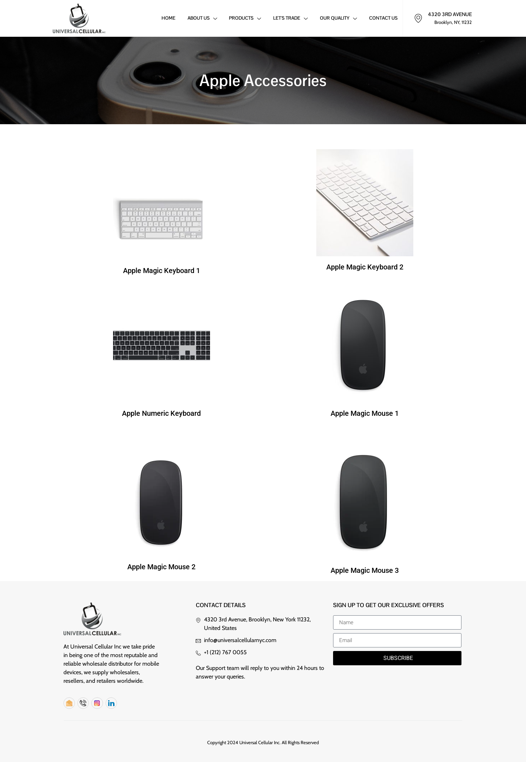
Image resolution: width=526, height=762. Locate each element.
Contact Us (383, 18)
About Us (200, 18)
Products (244, 18)
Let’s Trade (289, 18)
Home (166, 18)
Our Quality (337, 18)
